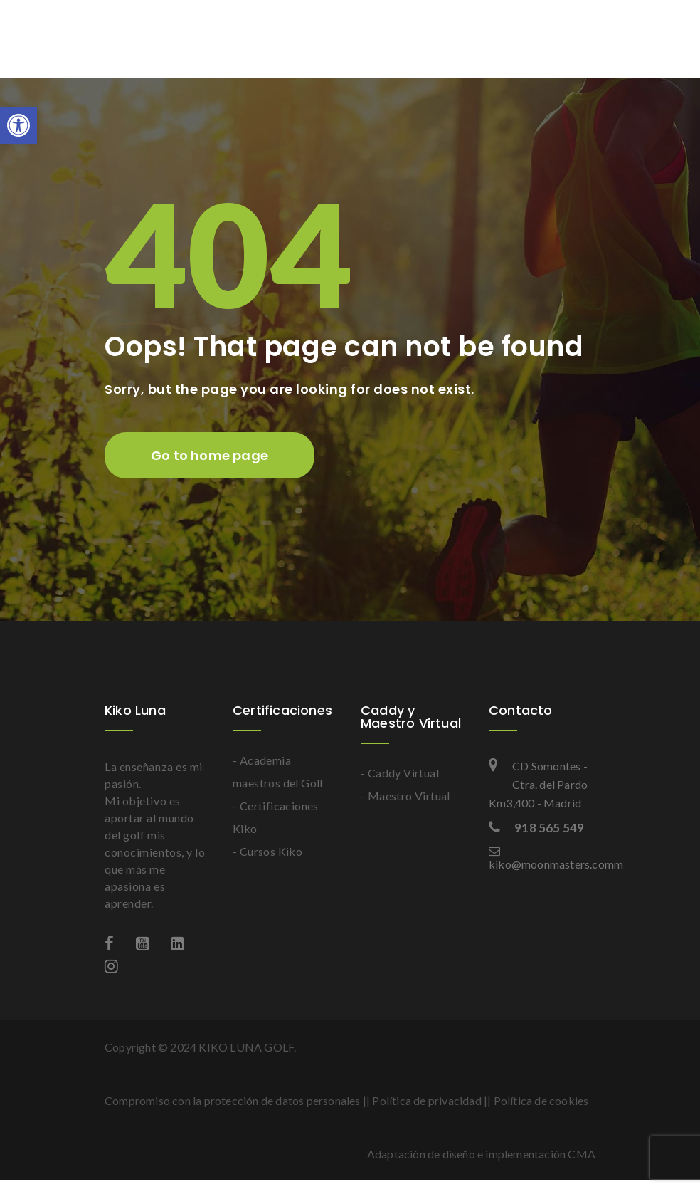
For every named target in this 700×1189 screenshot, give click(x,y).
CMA (581, 1154)
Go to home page (209, 455)
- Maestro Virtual (405, 795)
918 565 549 (536, 827)
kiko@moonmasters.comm (542, 858)
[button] (18, 125)
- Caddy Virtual (400, 773)
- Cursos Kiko (267, 851)
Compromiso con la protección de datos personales (233, 1100)
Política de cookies (541, 1100)
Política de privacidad (426, 1100)
